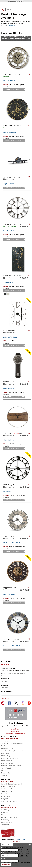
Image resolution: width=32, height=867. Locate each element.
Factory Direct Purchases (9, 758)
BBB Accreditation (7, 815)
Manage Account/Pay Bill (15, 733)
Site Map (4, 775)
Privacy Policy (6, 773)
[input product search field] (18, 9)
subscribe (6, 864)
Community (5, 820)
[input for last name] (10, 855)
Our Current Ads (6, 789)
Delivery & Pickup (7, 748)
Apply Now (15, 731)
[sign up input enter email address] (16, 694)
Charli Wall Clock (9, 440)
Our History (5, 810)
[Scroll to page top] (16, 841)
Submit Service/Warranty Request (12, 743)
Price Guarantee (6, 761)
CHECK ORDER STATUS (16, 1)
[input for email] (10, 861)
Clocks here (13, 25)
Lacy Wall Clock (8, 491)
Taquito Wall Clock (9, 231)
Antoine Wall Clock (10, 337)
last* (10, 854)
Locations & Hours (7, 781)
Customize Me (6, 794)
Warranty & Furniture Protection (11, 765)
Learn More (15, 729)
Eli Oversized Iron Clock (11, 543)
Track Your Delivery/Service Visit (12, 751)
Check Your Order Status (9, 738)
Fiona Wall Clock (9, 81)
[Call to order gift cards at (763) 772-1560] (20, 839)
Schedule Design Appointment (11, 784)
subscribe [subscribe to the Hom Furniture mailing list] (5, 698)
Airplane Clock (8, 184)
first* (10, 848)
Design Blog (5, 799)
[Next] (29, 57)
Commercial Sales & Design (10, 817)
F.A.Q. (3, 746)
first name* (5, 679)
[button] (29, 74)
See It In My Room (7, 791)
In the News (5, 812)
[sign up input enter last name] (16, 687)
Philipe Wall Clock (9, 132)
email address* (6, 691)
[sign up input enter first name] (16, 681)
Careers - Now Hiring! (8, 807)
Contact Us (5, 741)
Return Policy (5, 756)
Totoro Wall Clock (9, 282)
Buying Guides (6, 753)
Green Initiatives (6, 822)
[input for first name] (10, 849)
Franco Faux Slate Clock (11, 646)
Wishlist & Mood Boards (9, 801)
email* (10, 859)
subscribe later (7, 845)
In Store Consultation (8, 786)
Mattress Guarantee (7, 763)
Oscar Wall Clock (9, 388)
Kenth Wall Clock (9, 594)
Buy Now (4, 664)
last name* (5, 685)
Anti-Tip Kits (5, 770)
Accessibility (5, 825)
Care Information (6, 768)
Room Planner (6, 796)
